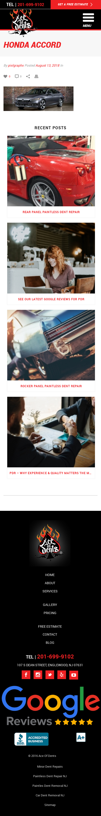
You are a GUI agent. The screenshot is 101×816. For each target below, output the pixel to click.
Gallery (50, 604)
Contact (50, 634)
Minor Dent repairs (50, 766)
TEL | (50, 657)
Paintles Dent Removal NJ (50, 785)
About (50, 583)
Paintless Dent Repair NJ (50, 776)
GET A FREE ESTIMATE (75, 4)
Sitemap (50, 805)
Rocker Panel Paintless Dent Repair (51, 386)
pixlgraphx (16, 65)
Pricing (50, 613)
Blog (50, 642)
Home (50, 575)
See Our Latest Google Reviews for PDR (51, 299)
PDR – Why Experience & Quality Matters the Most (52, 473)
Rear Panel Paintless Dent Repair (51, 212)
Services (50, 591)
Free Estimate (50, 626)
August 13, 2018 (47, 65)
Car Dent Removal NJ (50, 795)
